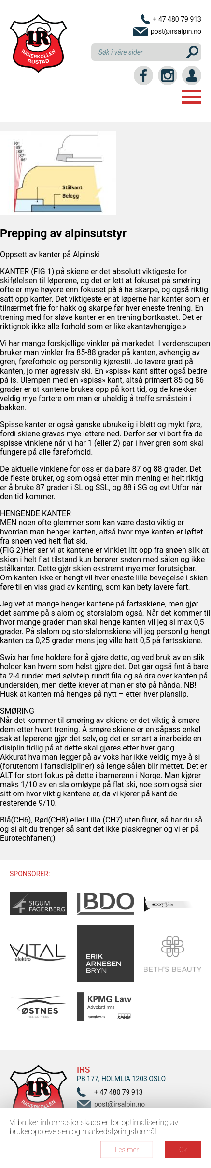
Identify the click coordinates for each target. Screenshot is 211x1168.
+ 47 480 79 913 (177, 19)
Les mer (127, 1150)
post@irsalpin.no (176, 31)
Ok (183, 1150)
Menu (191, 97)
